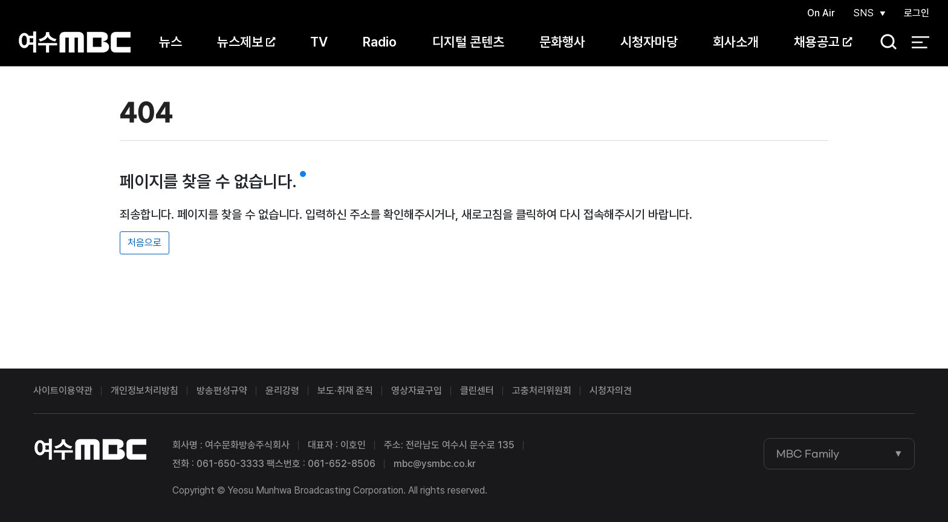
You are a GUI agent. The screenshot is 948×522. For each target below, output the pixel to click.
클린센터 (477, 390)
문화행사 (562, 42)
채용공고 (823, 42)
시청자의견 (610, 390)
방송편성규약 (221, 390)
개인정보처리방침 (144, 390)
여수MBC (75, 42)
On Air (821, 13)
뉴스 (170, 42)
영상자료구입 (416, 390)
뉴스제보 (246, 42)
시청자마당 (649, 42)
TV (319, 42)
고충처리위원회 (541, 390)
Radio (380, 42)
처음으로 (144, 242)
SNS (863, 13)
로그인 (916, 13)
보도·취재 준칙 (345, 390)
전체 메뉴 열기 (920, 42)
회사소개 (736, 42)
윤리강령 (282, 390)
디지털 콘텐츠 (468, 42)
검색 (884, 42)
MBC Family (807, 454)
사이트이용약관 (63, 390)
